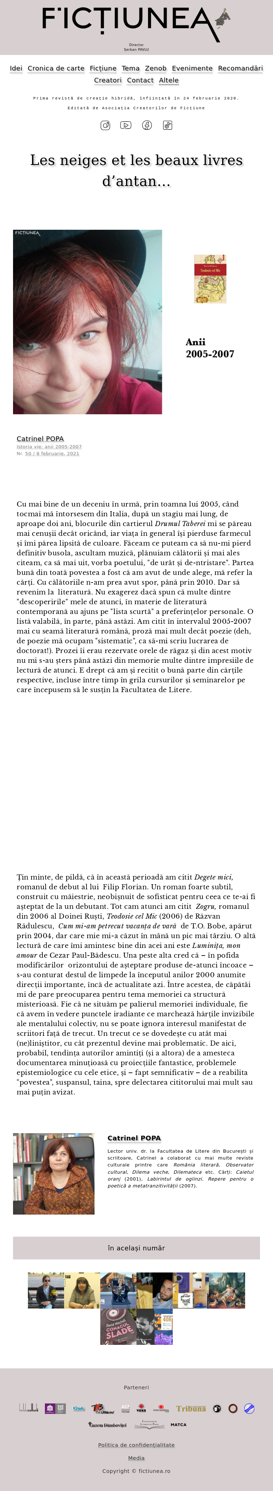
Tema (131, 68)
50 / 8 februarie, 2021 (52, 453)
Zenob (156, 68)
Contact (140, 80)
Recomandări (240, 68)
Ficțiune (103, 68)
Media (136, 1458)
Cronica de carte (56, 68)
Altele (169, 80)
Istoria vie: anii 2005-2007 (49, 446)
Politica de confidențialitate (136, 1445)
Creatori (108, 80)
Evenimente (192, 68)
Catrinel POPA (40, 438)
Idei (16, 68)
